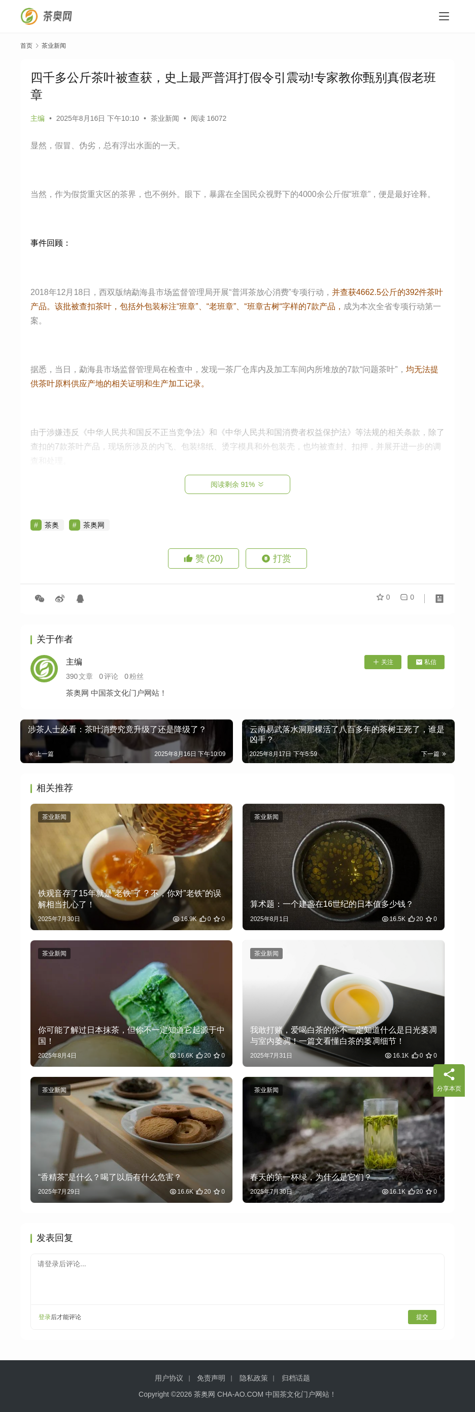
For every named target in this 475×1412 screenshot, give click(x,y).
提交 (422, 1317)
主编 (37, 118)
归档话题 (296, 1378)
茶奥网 (94, 525)
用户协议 (169, 1378)
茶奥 (52, 525)
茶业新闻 (165, 118)
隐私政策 (254, 1378)
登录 (45, 1317)
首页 (26, 45)
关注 (382, 662)
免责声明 (211, 1378)
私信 (426, 662)
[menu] (444, 16)
